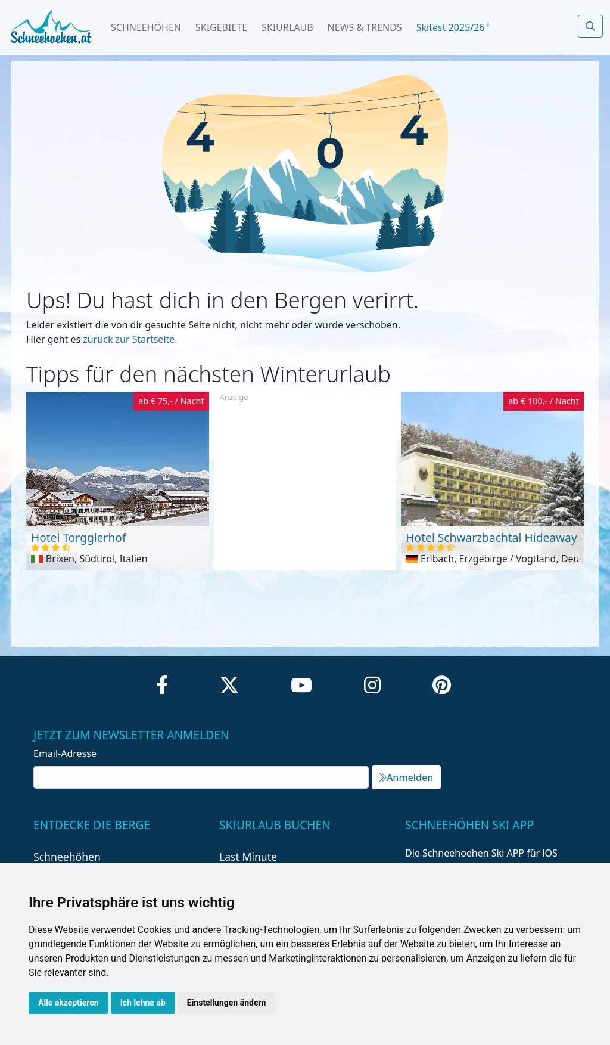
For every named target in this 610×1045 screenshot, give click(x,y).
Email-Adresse (65, 753)
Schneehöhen (146, 27)
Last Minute (248, 856)
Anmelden (406, 777)
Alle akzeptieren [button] (68, 1002)
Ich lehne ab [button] (143, 1002)
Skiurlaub (287, 27)
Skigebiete (221, 27)
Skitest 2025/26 (453, 27)
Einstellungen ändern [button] (226, 1002)
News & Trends (365, 27)
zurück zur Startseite (129, 339)
